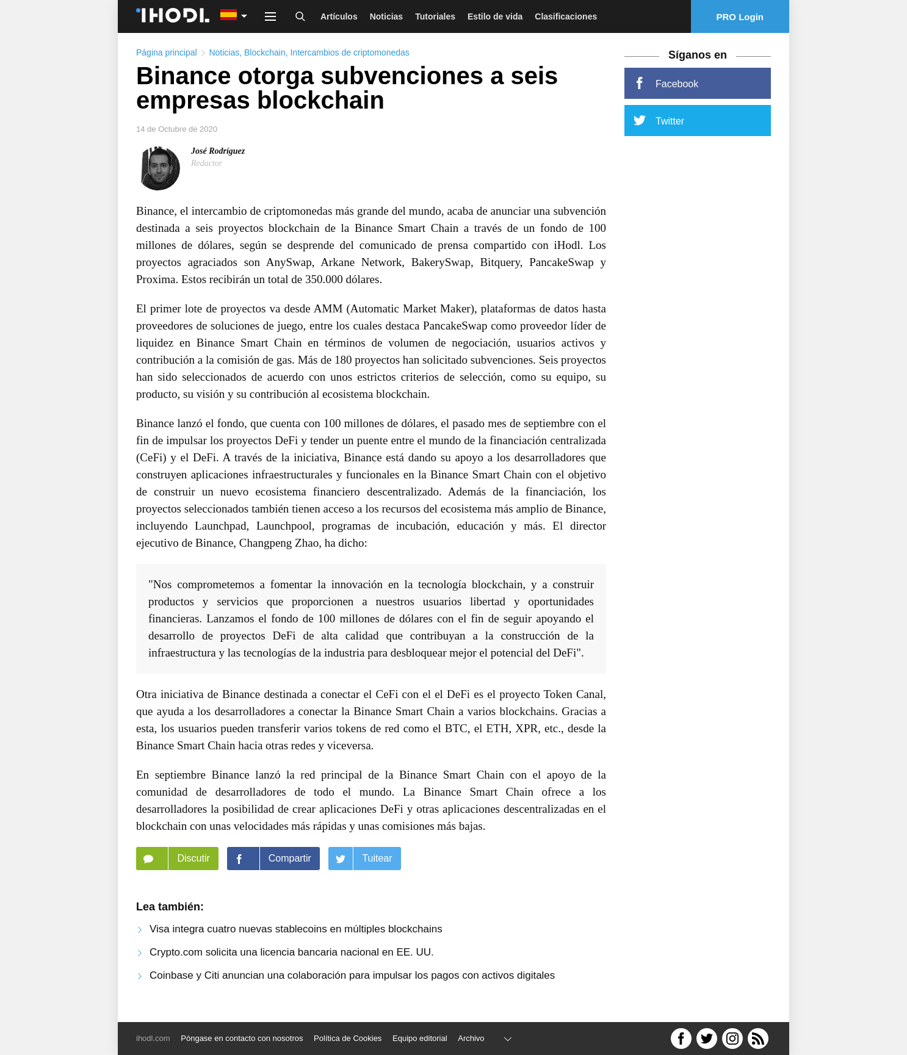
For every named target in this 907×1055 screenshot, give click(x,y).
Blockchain (265, 52)
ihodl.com (153, 1038)
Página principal (166, 52)
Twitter (659, 120)
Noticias (386, 16)
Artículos (339, 16)
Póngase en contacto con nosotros (242, 1038)
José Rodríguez (218, 151)
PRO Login (740, 17)
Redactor (206, 163)
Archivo (471, 1038)
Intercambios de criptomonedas (349, 52)
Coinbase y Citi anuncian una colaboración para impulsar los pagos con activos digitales (352, 975)
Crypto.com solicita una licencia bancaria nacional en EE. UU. (292, 952)
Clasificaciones (566, 16)
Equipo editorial (419, 1038)
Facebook (666, 83)
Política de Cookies (347, 1038)
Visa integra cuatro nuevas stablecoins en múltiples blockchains (296, 929)
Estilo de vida (495, 16)
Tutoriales (435, 16)
